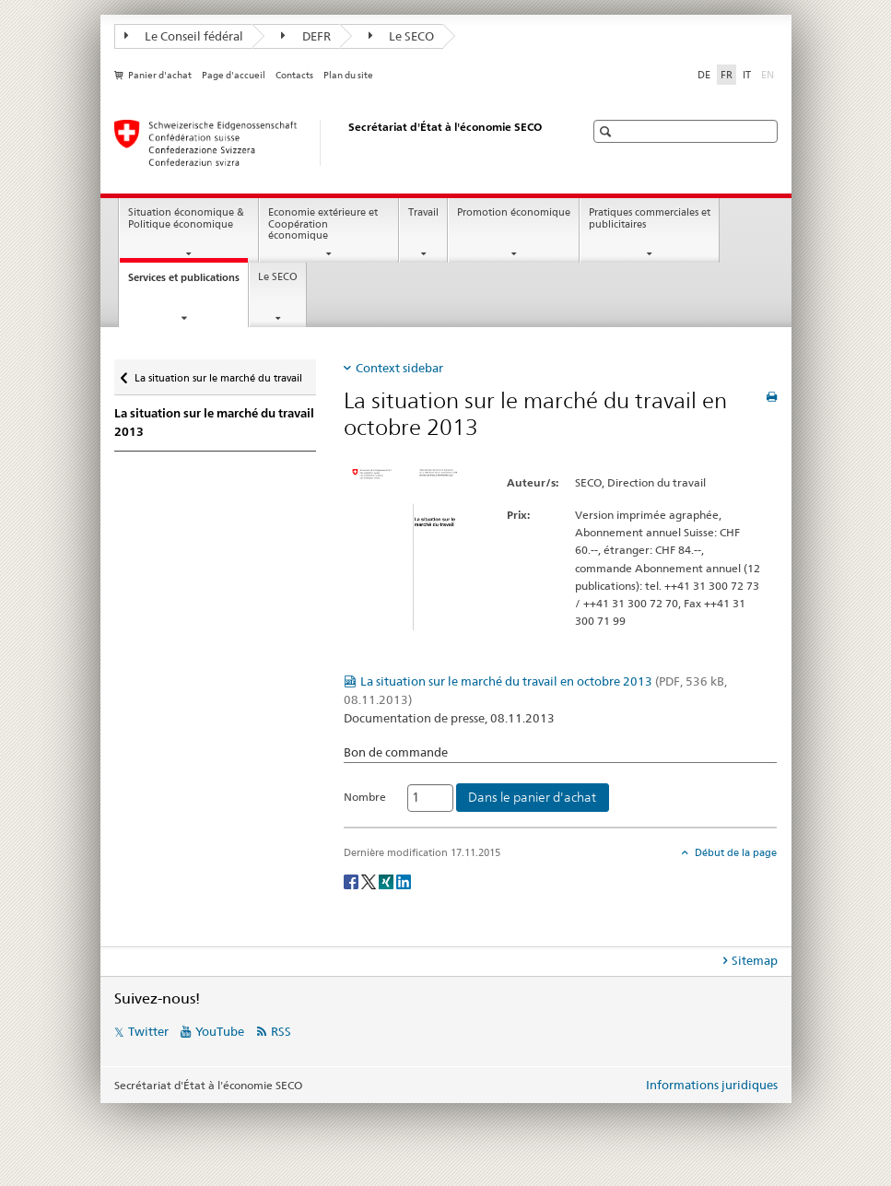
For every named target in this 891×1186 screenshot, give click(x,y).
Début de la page (734, 852)
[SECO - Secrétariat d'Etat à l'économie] (330, 143)
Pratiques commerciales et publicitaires (649, 218)
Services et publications (188, 282)
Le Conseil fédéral (184, 36)
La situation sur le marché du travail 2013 (214, 422)
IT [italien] (747, 74)
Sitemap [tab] (755, 960)
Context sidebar (399, 367)
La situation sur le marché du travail (218, 373)
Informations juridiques (712, 1084)
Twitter (148, 1031)
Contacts (294, 75)
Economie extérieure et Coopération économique (323, 223)
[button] (607, 131)
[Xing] (387, 880)
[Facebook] (352, 880)
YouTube (219, 1031)
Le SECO (402, 36)
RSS (281, 1031)
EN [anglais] (769, 73)
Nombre (365, 797)
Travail (423, 212)
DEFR (306, 36)
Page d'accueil (233, 75)
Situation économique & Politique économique (186, 218)
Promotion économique (513, 212)
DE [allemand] (704, 74)
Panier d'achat (160, 75)
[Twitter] (370, 880)
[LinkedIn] (403, 880)
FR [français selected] (727, 74)
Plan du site (348, 75)
